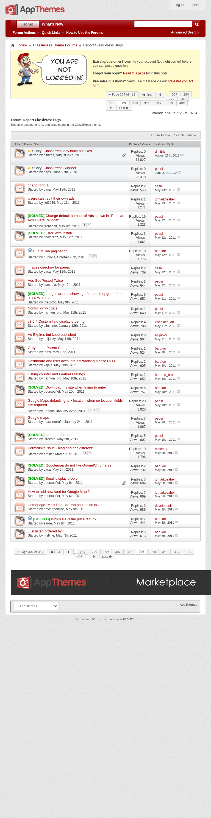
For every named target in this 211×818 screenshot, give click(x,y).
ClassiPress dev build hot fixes (68, 151)
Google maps (38, 417)
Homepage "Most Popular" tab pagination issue (65, 505)
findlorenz (51, 237)
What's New (52, 24)
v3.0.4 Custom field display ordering (56, 321)
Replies (134, 144)
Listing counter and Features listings (56, 374)
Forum (21, 45)
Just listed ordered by (45, 531)
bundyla (49, 257)
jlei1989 (49, 203)
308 (111, 103)
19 (144, 217)
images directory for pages (49, 267)
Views (146, 144)
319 (158, 103)
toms (47, 352)
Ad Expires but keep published (52, 335)
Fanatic (49, 411)
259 (186, 94)
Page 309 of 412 (123, 94)
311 (146, 103)
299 (171, 99)
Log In (179, 5)
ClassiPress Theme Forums (55, 45)
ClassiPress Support (60, 168)
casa (47, 189)
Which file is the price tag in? (73, 519)
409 (182, 103)
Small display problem (63, 478)
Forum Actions (24, 33)
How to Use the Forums (84, 33)
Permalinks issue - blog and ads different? (61, 448)
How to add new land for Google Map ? (59, 492)
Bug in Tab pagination (50, 251)
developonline (54, 509)
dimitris (49, 155)
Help (195, 5)
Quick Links (51, 33)
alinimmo (50, 326)
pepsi (48, 172)
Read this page (134, 73)
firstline (49, 535)
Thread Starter (34, 144)
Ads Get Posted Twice (45, 280)
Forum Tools (159, 135)
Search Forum (183, 135)
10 (144, 251)
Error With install (59, 233)
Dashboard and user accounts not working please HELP (72, 361)
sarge (48, 523)
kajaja (48, 365)
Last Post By (164, 144)
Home (28, 24)
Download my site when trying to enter (76, 387)
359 (170, 103)
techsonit (50, 226)
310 (135, 103)
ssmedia (50, 285)
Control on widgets (42, 308)
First (146, 95)
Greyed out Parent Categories (51, 348)
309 (123, 103)
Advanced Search (185, 32)
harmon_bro (53, 312)
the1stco (50, 302)
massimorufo (53, 422)
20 (144, 401)
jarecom (49, 439)
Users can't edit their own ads (51, 198)
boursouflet (52, 391)
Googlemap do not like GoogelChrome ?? (79, 465)
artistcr (48, 454)
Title (18, 144)
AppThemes (188, 604)
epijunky (49, 339)
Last (124, 108)
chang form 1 (38, 185)
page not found (58, 435)
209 (174, 94)
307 (183, 99)
